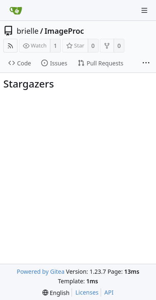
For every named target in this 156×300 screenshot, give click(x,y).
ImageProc (64, 31)
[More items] (146, 63)
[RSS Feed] (10, 45)
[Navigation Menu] (144, 10)
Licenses (87, 292)
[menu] (55, 293)
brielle (28, 31)
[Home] (15, 10)
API (109, 292)
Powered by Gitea (40, 271)
